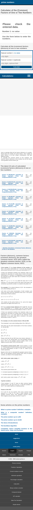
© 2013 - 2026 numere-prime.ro (16, 459)
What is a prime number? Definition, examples (16, 409)
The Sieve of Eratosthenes (9, 423)
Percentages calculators (16, 479)
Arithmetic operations (16, 475)
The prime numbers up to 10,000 (11, 420)
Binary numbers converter (16, 488)
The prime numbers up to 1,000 (11, 417)
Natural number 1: (10, 53)
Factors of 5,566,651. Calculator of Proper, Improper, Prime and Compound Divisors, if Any (12, 235)
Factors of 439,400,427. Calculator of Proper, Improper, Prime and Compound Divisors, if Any (12, 198)
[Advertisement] (16, 97)
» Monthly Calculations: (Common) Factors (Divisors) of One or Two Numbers (16, 248)
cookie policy (16, 446)
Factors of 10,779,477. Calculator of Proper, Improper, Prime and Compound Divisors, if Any (12, 220)
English (12, 450)
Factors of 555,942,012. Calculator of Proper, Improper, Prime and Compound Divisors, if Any (12, 176)
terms (16, 442)
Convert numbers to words (16, 471)
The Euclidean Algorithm (9, 426)
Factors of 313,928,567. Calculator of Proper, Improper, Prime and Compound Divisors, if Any (12, 213)
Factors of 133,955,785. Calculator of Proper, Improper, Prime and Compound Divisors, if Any (12, 227)
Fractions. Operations (16, 467)
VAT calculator (16, 496)
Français (29, 450)
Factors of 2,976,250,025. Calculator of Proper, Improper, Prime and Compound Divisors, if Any (12, 242)
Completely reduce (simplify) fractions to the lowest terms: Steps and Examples (16, 429)
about (16, 434)
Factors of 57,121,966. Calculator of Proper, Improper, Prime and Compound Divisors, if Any (12, 205)
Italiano (4, 455)
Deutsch (4, 450)
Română (20, 455)
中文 (29, 455)
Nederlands (12, 455)
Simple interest (16, 504)
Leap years (16, 484)
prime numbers (7, 2)
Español (21, 450)
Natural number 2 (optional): (11, 60)
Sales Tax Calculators (16, 500)
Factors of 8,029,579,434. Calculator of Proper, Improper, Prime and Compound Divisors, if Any (12, 183)
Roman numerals (16, 463)
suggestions (16, 438)
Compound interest (16, 492)
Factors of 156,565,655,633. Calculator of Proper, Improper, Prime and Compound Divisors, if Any (12, 191)
